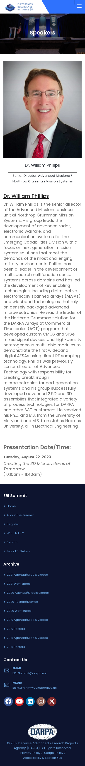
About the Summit (20, 515)
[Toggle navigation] (79, 6)
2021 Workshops (19, 584)
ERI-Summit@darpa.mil (29, 673)
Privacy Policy (30, 753)
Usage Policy (53, 753)
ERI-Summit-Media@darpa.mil (34, 687)
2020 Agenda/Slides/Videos (28, 593)
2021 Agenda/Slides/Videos (27, 575)
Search (12, 542)
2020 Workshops (19, 611)
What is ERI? (15, 533)
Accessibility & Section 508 (42, 758)
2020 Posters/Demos (22, 602)
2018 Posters (16, 647)
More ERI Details (18, 551)
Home (11, 506)
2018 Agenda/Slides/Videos (27, 638)
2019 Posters (16, 629)
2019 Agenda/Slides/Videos (27, 620)
